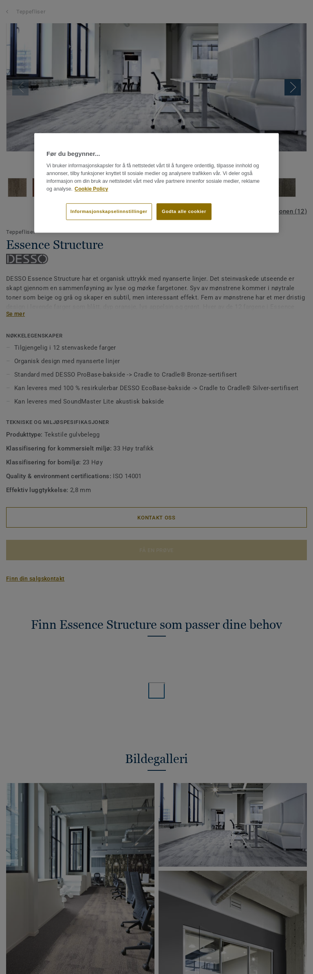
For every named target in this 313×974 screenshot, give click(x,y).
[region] (156, 183)
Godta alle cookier (184, 211)
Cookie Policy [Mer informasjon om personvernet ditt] (91, 189)
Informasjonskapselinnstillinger (109, 211)
